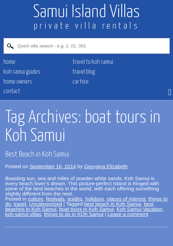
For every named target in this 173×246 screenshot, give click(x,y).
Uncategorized (45, 204)
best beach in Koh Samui (112, 204)
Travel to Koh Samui (93, 62)
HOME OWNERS (17, 82)
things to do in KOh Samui (73, 214)
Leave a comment (128, 214)
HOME (9, 62)
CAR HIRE (81, 82)
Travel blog (84, 72)
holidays (94, 199)
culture (35, 199)
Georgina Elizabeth (106, 166)
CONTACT (11, 91)
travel (20, 204)
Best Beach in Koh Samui (37, 154)
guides (74, 199)
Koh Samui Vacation (139, 209)
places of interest (126, 199)
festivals (55, 199)
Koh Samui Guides (21, 72)
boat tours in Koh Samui (86, 209)
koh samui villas (23, 214)
